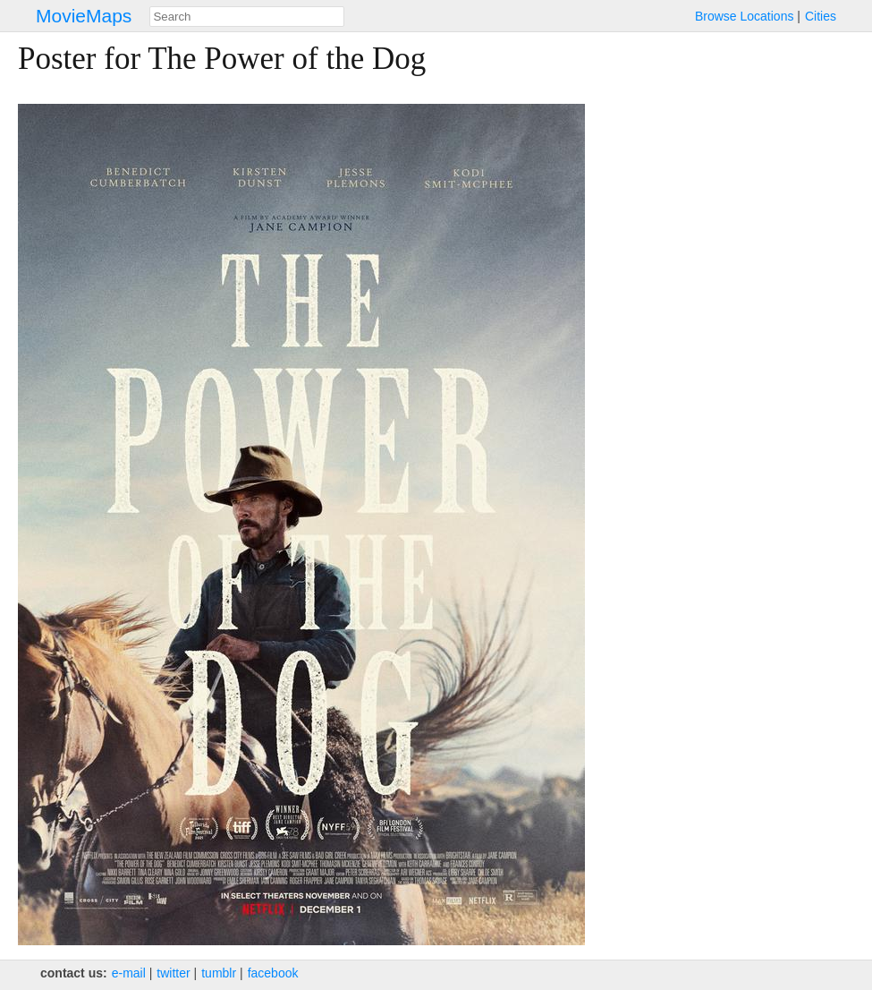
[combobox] (246, 16)
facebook (273, 973)
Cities (820, 16)
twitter (173, 973)
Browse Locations (744, 16)
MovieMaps (83, 15)
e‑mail (129, 973)
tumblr (218, 973)
